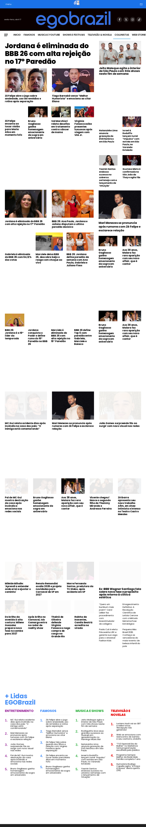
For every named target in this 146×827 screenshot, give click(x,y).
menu (8, 4)
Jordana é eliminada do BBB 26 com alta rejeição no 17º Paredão (48, 53)
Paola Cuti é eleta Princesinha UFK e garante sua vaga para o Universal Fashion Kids (108, 635)
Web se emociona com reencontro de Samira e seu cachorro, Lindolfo (128, 737)
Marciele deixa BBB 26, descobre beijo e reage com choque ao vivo (49, 258)
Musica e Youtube (49, 34)
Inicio (17, 34)
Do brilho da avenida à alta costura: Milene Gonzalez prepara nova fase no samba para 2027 (14, 625)
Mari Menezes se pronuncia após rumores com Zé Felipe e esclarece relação (119, 226)
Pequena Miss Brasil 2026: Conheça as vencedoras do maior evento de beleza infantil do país (131, 638)
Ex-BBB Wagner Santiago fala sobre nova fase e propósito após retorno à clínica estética (120, 593)
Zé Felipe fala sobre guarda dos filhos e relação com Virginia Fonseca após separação (56, 746)
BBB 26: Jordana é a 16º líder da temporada (14, 334)
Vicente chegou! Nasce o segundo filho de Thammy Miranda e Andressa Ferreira (101, 503)
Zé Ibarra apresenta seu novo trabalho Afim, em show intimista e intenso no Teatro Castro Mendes (129, 506)
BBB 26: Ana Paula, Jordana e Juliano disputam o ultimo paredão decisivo (69, 224)
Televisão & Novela (100, 34)
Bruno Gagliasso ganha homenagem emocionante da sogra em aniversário (36, 129)
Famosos (29, 34)
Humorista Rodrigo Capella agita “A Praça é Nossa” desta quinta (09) (128, 767)
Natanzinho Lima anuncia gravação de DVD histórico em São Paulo (108, 136)
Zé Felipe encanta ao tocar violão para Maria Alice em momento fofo (13, 128)
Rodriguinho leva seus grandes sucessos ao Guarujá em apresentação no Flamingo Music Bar (92, 735)
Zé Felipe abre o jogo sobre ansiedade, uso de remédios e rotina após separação (23, 98)
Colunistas (122, 34)
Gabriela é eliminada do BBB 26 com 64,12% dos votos (18, 257)
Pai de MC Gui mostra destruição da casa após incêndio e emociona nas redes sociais (16, 504)
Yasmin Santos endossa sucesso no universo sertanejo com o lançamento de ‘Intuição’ (108, 177)
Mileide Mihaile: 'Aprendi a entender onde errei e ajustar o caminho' (18, 587)
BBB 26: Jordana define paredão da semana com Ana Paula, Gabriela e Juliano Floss (78, 260)
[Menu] (6, 35)
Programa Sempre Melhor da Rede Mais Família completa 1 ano (128, 757)
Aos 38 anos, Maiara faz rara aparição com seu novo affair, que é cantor (131, 257)
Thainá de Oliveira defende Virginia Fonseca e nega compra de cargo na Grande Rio (60, 626)
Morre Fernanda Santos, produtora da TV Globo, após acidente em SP (80, 587)
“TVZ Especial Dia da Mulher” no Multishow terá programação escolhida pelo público (128, 747)
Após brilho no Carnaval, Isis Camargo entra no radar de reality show (37, 622)
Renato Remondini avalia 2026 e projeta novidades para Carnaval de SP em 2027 (48, 589)
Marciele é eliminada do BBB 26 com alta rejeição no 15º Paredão (60, 336)
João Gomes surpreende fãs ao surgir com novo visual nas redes (119, 424)
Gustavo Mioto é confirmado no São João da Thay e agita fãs (131, 173)
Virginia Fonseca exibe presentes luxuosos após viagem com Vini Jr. (83, 128)
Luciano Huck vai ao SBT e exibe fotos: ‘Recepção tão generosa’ (128, 726)
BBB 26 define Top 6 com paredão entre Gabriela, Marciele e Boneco (83, 337)
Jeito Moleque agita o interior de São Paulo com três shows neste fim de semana (120, 71)
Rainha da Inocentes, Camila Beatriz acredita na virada (83, 622)
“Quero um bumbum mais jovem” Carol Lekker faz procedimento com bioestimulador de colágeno (106, 614)
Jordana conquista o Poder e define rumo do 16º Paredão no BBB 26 (37, 337)
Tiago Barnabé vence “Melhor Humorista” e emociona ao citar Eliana (71, 98)
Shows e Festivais (74, 34)
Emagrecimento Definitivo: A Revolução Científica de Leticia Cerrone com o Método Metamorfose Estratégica (131, 614)
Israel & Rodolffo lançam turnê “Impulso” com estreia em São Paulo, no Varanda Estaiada (131, 140)
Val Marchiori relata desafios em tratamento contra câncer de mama (60, 127)
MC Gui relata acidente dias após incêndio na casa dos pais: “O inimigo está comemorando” (25, 426)
